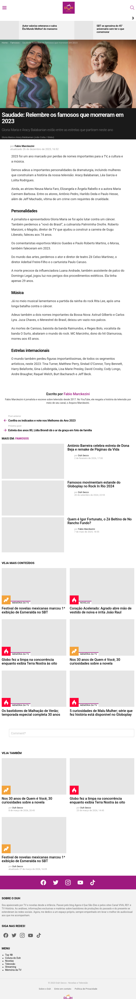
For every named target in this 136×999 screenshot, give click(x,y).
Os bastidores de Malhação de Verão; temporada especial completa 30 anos (31, 713)
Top (9, 954)
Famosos (22, 438)
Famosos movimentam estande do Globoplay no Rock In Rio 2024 (93, 484)
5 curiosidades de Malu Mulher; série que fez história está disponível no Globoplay (101, 713)
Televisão (10, 964)
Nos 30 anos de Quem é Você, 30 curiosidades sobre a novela (95, 662)
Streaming (10, 966)
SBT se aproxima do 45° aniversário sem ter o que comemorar (110, 29)
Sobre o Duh (45, 989)
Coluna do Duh (13, 958)
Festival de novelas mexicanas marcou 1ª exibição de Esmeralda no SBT (33, 610)
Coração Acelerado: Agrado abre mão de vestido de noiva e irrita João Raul (101, 610)
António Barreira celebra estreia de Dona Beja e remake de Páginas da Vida (98, 448)
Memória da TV (20, 602)
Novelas (85, 602)
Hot (74, 599)
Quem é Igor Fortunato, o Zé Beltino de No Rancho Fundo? (99, 521)
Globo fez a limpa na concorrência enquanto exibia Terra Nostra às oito (29, 662)
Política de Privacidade (86, 989)
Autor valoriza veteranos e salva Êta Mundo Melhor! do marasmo (39, 27)
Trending (6, 599)
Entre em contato (62, 989)
